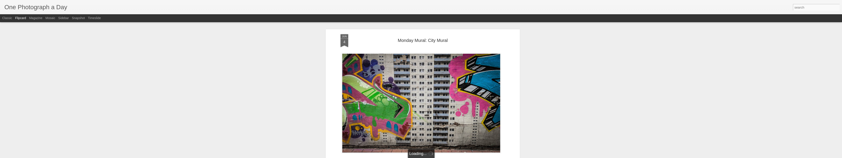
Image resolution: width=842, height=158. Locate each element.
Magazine (36, 18)
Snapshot (78, 18)
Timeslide (94, 18)
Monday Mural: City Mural (423, 33)
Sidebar (63, 18)
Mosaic (50, 18)
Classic (7, 18)
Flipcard (20, 18)
